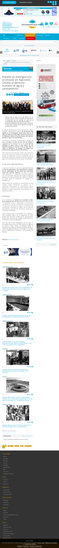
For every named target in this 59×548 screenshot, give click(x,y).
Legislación (5, 525)
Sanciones (5, 376)
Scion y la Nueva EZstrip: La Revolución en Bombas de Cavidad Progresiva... (46, 238)
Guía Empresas (30, 35)
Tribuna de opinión (7, 494)
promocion (10, 446)
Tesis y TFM (5, 471)
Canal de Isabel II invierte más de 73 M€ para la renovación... (45, 219)
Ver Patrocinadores (29, 45)
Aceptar (20, 546)
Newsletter (30, 38)
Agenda (47, 35)
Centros (5, 481)
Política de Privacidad (51, 543)
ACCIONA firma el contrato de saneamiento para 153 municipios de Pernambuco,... (45, 201)
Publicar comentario (27, 436)
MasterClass (5, 517)
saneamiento (28, 446)
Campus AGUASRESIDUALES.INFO (10, 514)
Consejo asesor (6, 490)
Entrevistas (5, 460)
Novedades (40, 35)
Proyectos (5, 479)
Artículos (5, 463)
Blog (4, 469)
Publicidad (22, 38)
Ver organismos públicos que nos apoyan (29, 55)
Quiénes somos (6, 535)
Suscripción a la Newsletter (21, 94)
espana (4, 446)
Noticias (14, 60)
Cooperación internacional (8, 266)
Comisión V (5, 529)
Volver (4, 444)
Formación (6, 38)
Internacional (5, 349)
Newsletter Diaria (7, 538)
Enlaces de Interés (7, 527)
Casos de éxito (6, 467)
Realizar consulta (7, 492)
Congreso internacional (7, 294)
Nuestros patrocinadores (8, 533)
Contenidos (10, 35)
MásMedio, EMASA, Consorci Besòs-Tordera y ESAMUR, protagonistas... (44, 145)
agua (22, 446)
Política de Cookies (30, 544)
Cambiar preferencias (35, 546)
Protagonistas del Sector (8, 473)
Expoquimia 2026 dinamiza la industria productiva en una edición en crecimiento (46, 182)
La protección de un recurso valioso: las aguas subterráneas (45, 163)
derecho (17, 446)
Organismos (5, 500)
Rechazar (26, 546)
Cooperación (6, 504)
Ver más (53, 244)
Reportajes (5, 465)
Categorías (20, 35)
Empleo (14, 38)
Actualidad (5, 458)
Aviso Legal (41, 543)
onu (3, 447)
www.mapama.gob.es (13, 239)
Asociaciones (6, 502)
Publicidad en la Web (7, 531)
